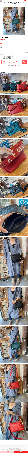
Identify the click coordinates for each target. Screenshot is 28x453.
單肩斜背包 (11, 449)
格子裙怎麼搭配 (19, 450)
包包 (16, 449)
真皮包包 (18, 449)
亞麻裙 (10, 450)
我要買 (21, 451)
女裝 (4, 449)
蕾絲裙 (11, 450)
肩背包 (19, 2)
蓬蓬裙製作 (16, 450)
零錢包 (8, 2)
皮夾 (21, 2)
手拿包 (16, 2)
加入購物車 (7, 451)
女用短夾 (24, 449)
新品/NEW (5, 2)
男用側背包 (14, 449)
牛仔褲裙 (13, 450)
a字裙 (8, 450)
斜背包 (14, 2)
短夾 (22, 449)
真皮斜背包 (20, 449)
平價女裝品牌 (6, 449)
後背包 (11, 2)
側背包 (9, 449)
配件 (23, 2)
